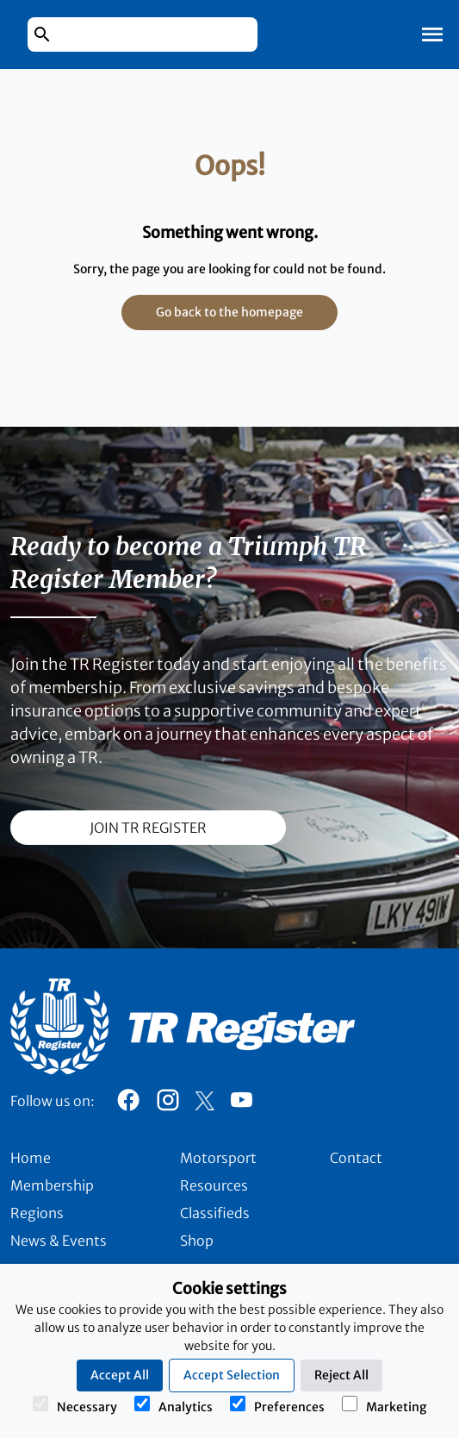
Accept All (119, 1375)
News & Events (58, 1240)
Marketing (384, 1405)
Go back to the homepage (229, 312)
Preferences (277, 1405)
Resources (214, 1185)
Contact (356, 1157)
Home (30, 1157)
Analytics (173, 1405)
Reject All (341, 1375)
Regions (37, 1213)
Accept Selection (231, 1375)
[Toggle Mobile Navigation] (432, 34)
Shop (197, 1240)
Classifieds (215, 1213)
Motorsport (218, 1157)
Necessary (75, 1405)
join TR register (148, 827)
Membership (52, 1185)
